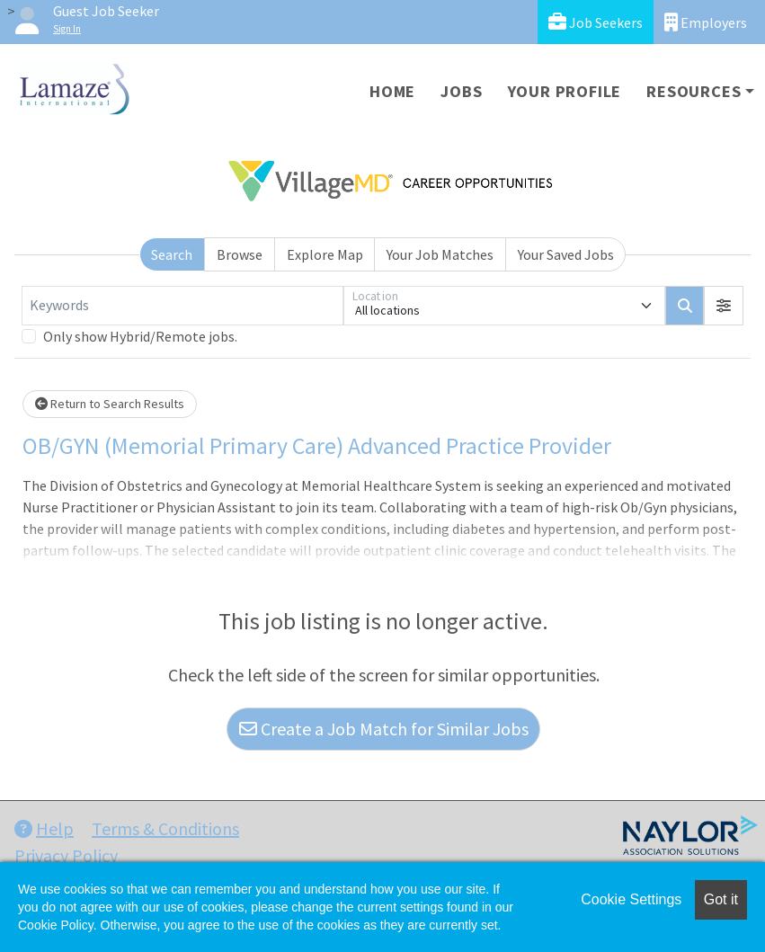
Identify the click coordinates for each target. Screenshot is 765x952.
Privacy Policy (66, 855)
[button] (723, 305)
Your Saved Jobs (566, 254)
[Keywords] (182, 305)
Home (392, 91)
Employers (705, 22)
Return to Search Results (109, 404)
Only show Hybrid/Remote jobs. (140, 336)
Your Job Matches (440, 254)
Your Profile (565, 91)
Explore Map (325, 254)
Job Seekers (595, 22)
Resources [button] (693, 91)
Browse (239, 254)
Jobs (461, 91)
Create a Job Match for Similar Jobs (384, 728)
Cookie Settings (631, 899)
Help (44, 828)
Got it (721, 899)
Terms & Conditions (165, 828)
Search (171, 254)
